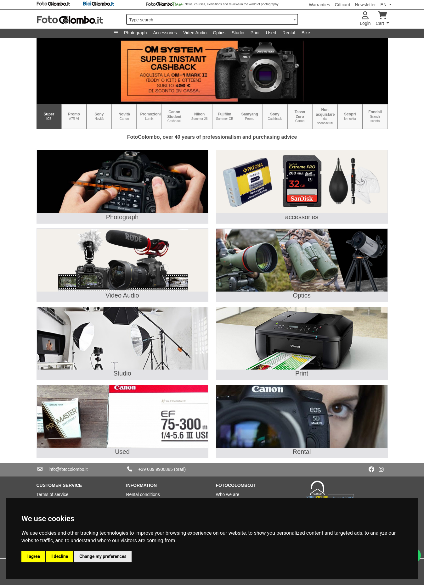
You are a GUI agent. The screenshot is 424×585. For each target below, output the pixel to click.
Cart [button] (381, 19)
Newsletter (365, 4)
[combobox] (212, 19)
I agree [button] (33, 556)
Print (255, 32)
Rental (288, 32)
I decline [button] (59, 556)
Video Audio (194, 32)
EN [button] (384, 4)
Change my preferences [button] (102, 556)
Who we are (228, 494)
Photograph (135, 32)
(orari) (180, 469)
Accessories (165, 32)
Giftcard (342, 4)
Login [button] (365, 19)
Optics (219, 32)
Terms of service (53, 494)
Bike (306, 32)
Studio (238, 32)
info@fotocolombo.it (68, 469)
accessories (302, 217)
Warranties (319, 4)
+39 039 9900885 (156, 469)
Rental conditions (143, 494)
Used (271, 32)
